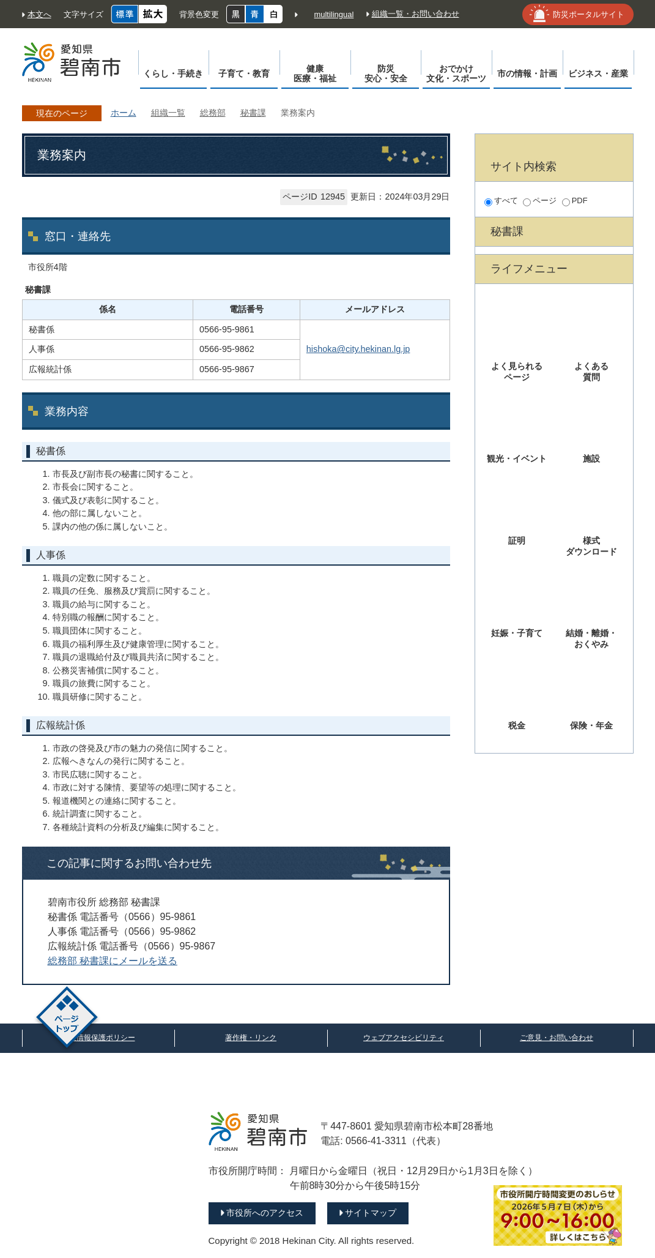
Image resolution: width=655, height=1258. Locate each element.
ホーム (123, 113)
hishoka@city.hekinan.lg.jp (358, 349)
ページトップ (67, 1019)
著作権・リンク (250, 1037)
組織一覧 (168, 113)
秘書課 (253, 113)
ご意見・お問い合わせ (556, 1037)
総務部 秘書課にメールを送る (112, 961)
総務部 (213, 113)
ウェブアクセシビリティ (403, 1037)
